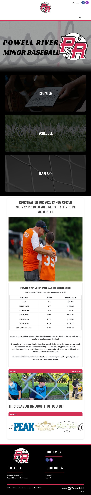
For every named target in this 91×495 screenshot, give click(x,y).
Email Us (48, 478)
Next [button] (78, 385)
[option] (45, 386)
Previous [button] (12, 385)
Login (82, 491)
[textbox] (45, 240)
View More (76, 371)
